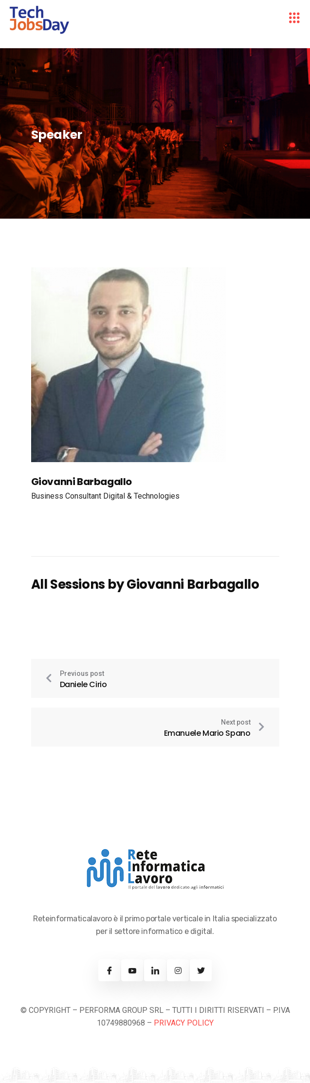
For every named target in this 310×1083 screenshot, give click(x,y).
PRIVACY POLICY (184, 1022)
